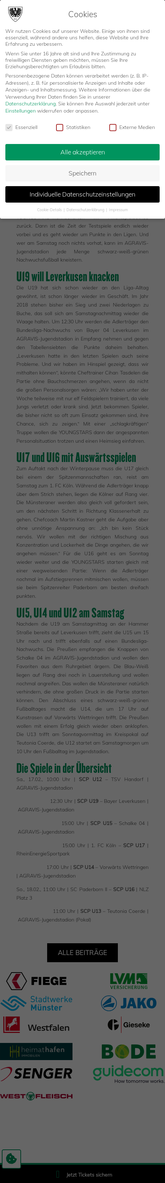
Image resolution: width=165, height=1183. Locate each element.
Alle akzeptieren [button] (82, 150)
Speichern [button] (82, 171)
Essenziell (21, 125)
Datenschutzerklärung (30, 102)
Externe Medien (132, 125)
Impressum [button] (118, 207)
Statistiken (73, 125)
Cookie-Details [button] (50, 207)
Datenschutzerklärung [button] (85, 207)
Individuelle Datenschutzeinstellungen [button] (82, 192)
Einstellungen (20, 109)
